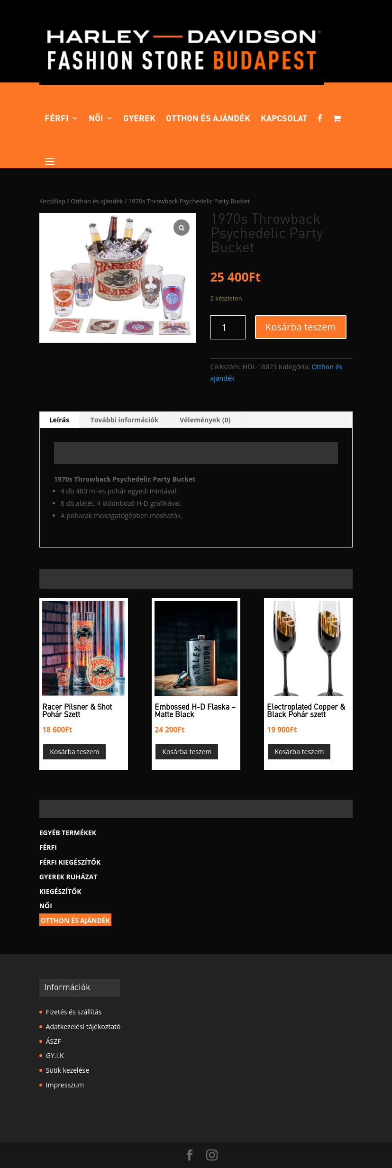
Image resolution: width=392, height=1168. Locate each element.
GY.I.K (55, 1055)
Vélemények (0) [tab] (205, 419)
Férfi (57, 119)
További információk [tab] (125, 419)
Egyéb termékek (67, 832)
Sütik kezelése (67, 1070)
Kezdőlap (52, 201)
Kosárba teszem (300, 326)
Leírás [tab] (59, 419)
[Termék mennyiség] (228, 327)
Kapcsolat (284, 119)
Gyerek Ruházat (68, 876)
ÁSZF (53, 1041)
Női (96, 119)
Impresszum (65, 1084)
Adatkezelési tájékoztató (83, 1026)
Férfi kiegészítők (69, 862)
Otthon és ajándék (208, 119)
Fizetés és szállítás (74, 1011)
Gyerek (139, 119)
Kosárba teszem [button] (74, 751)
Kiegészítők (60, 891)
